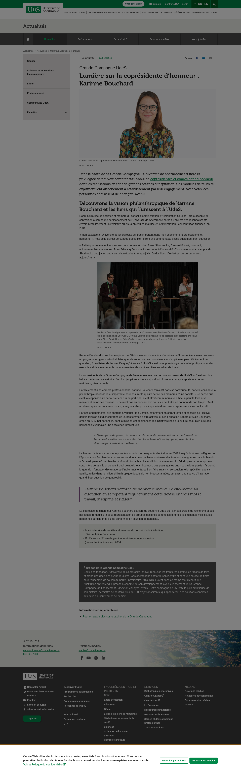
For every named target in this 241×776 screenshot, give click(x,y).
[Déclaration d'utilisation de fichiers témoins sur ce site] (120, 760)
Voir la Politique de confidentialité (43, 764)
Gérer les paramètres (174, 760)
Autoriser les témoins (204, 760)
